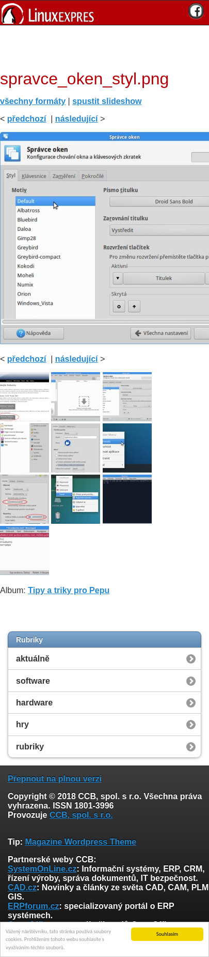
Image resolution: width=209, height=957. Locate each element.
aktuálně (33, 658)
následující (76, 118)
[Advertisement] (100, 46)
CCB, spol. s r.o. (81, 815)
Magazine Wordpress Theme (80, 841)
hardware (34, 702)
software (33, 680)
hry (22, 724)
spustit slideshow (106, 101)
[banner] (104, 12)
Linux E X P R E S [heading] (104, 13)
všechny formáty (33, 101)
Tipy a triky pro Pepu (68, 590)
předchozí (26, 118)
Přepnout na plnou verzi (55, 778)
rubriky (30, 746)
